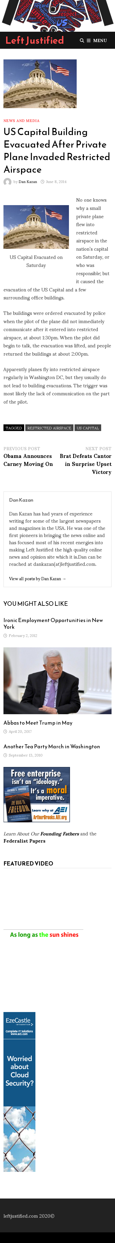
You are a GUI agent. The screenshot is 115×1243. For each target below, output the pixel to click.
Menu (97, 40)
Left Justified (34, 40)
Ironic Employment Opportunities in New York (53, 623)
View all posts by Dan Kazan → (37, 578)
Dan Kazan (28, 181)
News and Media (21, 120)
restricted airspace (49, 427)
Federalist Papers (24, 840)
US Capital (88, 427)
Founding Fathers (59, 833)
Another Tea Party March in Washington (51, 746)
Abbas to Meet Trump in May (37, 723)
